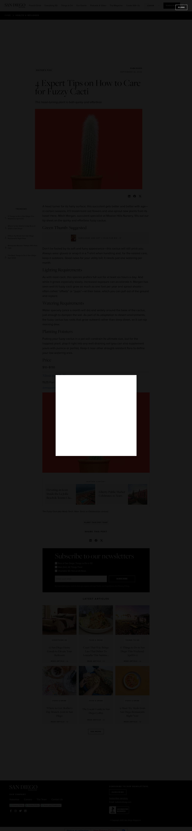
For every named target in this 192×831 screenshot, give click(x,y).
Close (181, 7)
